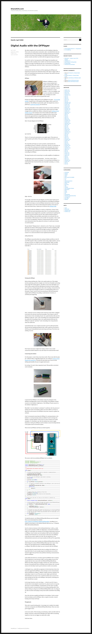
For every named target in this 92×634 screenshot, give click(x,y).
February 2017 (67, 119)
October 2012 (67, 154)
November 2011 (67, 160)
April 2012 (66, 157)
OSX (65, 193)
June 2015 (66, 134)
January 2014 (67, 144)
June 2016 (66, 125)
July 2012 (66, 156)
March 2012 (67, 158)
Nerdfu (17, 51)
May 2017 (66, 115)
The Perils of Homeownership (70, 195)
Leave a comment (14, 54)
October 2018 (67, 104)
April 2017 (66, 117)
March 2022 (67, 99)
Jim (65, 75)
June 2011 (66, 163)
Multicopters (67, 189)
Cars (65, 179)
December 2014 (67, 139)
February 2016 (67, 129)
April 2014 (66, 142)
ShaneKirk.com (17, 9)
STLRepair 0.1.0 (67, 60)
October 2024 (67, 90)
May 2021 (66, 101)
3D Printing (67, 172)
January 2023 (67, 93)
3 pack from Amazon (35, 104)
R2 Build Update (67, 63)
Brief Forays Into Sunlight (69, 177)
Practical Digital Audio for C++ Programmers (73, 48)
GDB (65, 185)
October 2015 (67, 130)
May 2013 (66, 151)
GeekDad (66, 187)
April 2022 (66, 98)
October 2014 (67, 140)
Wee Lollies (67, 198)
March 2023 (67, 92)
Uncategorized (67, 196)
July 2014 (66, 141)
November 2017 (67, 109)
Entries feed (67, 209)
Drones (66, 183)
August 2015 (67, 133)
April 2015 (66, 136)
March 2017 (67, 118)
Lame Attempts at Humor (69, 188)
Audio (12, 51)
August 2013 (67, 149)
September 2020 (68, 102)
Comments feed (67, 210)
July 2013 (66, 150)
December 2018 (67, 103)
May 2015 (66, 135)
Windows (66, 199)
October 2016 (67, 122)
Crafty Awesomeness (68, 180)
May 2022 (66, 97)
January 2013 (67, 152)
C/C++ (14, 51)
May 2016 (66, 126)
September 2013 (67, 147)
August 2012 (67, 155)
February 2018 (67, 106)
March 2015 (67, 138)
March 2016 (67, 128)
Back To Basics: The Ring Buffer (70, 62)
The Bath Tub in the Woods (70, 64)
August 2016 (67, 124)
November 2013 (67, 145)
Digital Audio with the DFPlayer (30, 45)
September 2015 (68, 131)
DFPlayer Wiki (52, 206)
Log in (66, 207)
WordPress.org (67, 211)
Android (66, 173)
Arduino (66, 174)
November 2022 (67, 94)
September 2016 (68, 123)
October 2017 (67, 110)
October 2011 (67, 161)
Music (66, 190)
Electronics (67, 184)
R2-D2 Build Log (68, 49)
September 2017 (68, 112)
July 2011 (66, 162)
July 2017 (66, 114)
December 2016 (67, 120)
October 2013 (67, 146)
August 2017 (67, 113)
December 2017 (67, 108)
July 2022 (66, 96)
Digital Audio (67, 182)
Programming (13, 53)
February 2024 (67, 91)
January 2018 (67, 107)
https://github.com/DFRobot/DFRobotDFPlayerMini (37, 521)
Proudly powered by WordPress (23, 628)
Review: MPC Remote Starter (73, 80)
